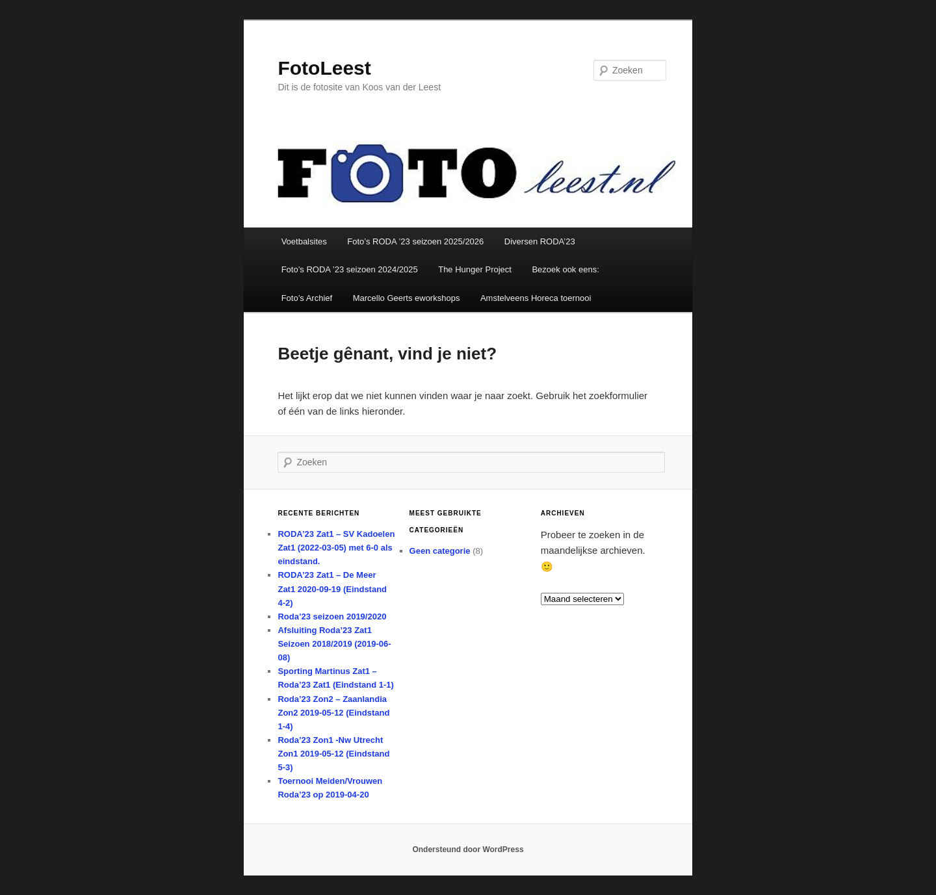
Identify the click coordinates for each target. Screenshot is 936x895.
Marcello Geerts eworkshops (406, 298)
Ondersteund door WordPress (467, 849)
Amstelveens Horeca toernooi (536, 298)
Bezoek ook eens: (565, 269)
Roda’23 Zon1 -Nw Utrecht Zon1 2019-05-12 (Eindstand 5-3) (333, 753)
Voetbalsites (304, 241)
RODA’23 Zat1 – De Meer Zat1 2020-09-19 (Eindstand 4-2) (332, 588)
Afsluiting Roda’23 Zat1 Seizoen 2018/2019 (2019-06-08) (334, 643)
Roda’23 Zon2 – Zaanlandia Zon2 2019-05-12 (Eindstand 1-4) (333, 712)
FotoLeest (324, 68)
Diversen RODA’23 (539, 241)
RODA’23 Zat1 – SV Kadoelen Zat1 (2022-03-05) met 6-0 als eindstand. (336, 547)
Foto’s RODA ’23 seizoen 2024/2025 (349, 269)
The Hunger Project (475, 269)
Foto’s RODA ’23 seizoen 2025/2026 (415, 241)
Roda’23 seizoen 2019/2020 (332, 616)
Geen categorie (440, 551)
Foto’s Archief (307, 298)
